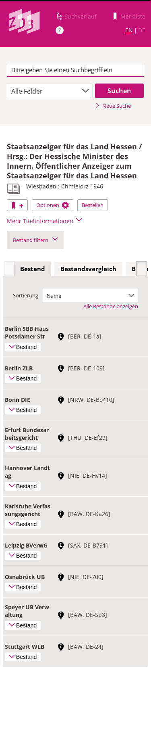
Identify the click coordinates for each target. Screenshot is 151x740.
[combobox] (50, 91)
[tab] (32, 269)
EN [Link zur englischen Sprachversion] (129, 30)
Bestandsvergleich (88, 269)
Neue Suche (113, 105)
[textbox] (75, 70)
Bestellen (92, 205)
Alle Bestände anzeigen (110, 306)
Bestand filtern (35, 240)
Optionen (52, 205)
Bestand (32, 269)
